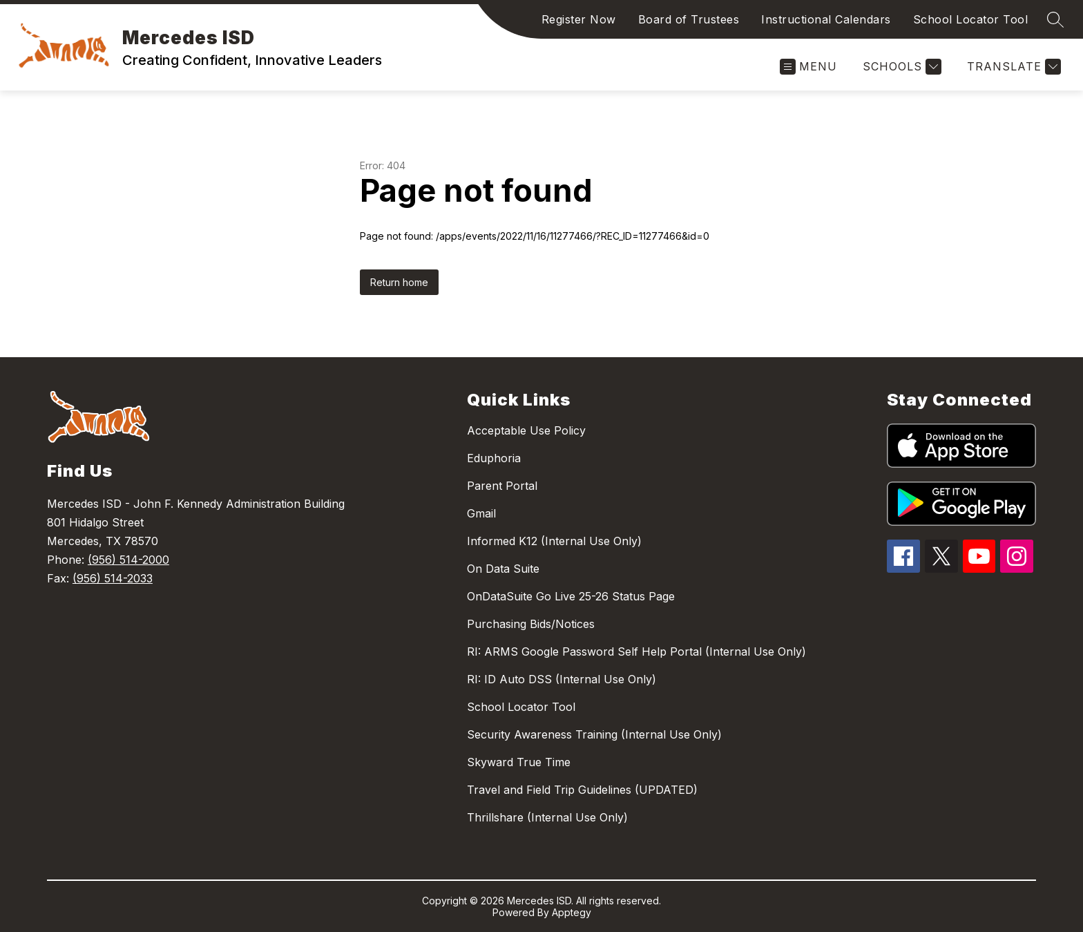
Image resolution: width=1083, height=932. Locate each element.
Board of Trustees (689, 19)
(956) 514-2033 (113, 578)
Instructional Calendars (826, 19)
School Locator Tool (970, 19)
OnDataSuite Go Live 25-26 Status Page (571, 596)
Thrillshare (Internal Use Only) (547, 817)
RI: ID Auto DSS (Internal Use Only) (561, 679)
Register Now (579, 19)
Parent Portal (502, 486)
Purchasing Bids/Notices (531, 624)
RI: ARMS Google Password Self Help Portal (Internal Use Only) (636, 651)
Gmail (481, 513)
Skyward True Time (519, 762)
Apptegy (571, 912)
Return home (399, 282)
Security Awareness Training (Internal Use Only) (594, 734)
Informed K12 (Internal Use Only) (554, 541)
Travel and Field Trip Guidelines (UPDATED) (582, 790)
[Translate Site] (1012, 66)
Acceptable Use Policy (526, 430)
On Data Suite (503, 569)
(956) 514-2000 (128, 560)
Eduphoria (494, 458)
